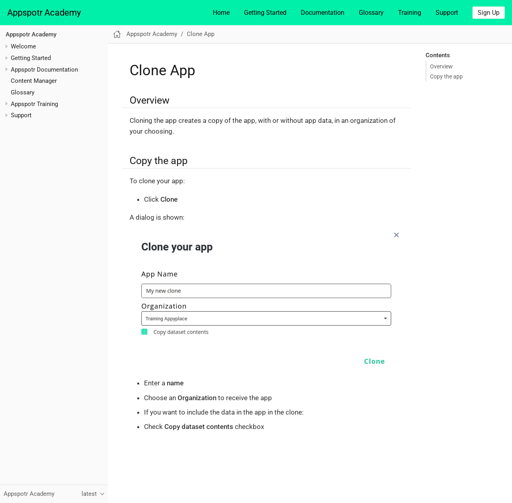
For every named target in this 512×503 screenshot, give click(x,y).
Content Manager (34, 80)
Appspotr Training (34, 104)
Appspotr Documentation (44, 69)
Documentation (322, 12)
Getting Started (265, 12)
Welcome (23, 46)
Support (447, 12)
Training (409, 12)
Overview (441, 66)
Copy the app (446, 76)
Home (221, 12)
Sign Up (489, 12)
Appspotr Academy (44, 13)
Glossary (371, 12)
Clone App (200, 34)
